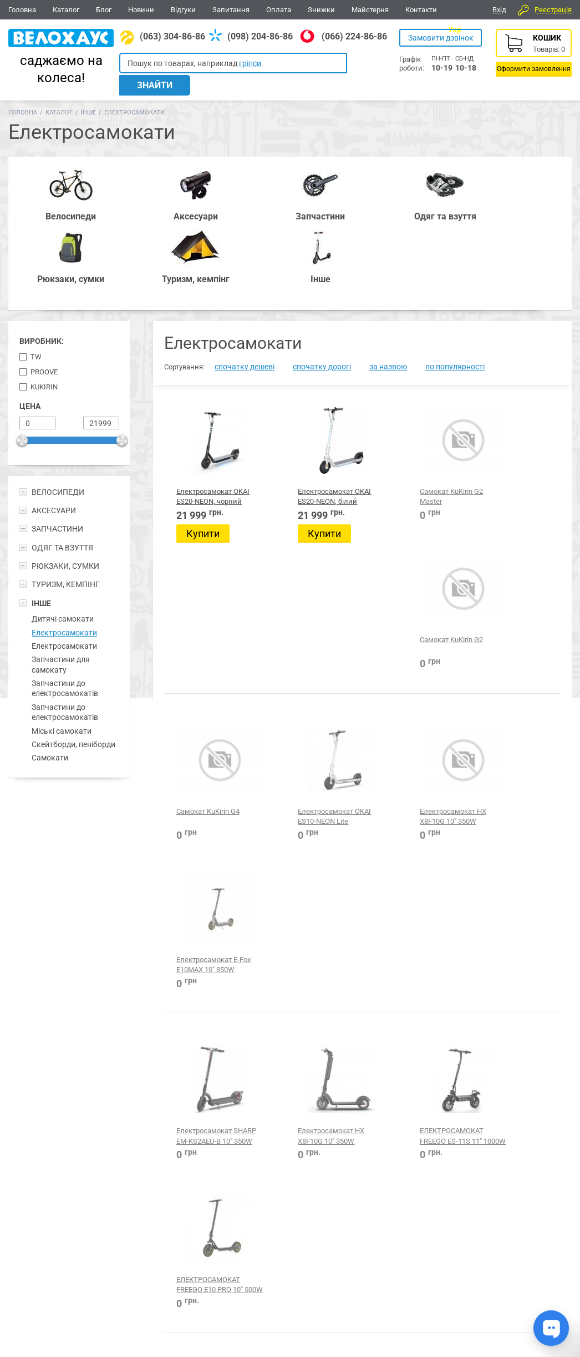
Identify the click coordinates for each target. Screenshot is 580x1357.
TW (36, 281)
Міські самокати (61, 654)
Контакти (421, 10)
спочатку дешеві (244, 290)
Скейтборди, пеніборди (73, 668)
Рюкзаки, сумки (219, 1226)
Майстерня (370, 10)
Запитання (231, 10)
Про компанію (532, 1289)
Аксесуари (152, 1226)
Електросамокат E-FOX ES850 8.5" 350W (310, 950)
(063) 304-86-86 (172, 36)
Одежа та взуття (364, 1226)
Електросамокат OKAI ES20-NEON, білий (306, 425)
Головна (22, 10)
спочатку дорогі (322, 290)
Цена (29, 330)
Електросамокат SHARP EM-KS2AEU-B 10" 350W (208, 781)
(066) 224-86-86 (354, 36)
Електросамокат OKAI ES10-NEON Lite (306, 612)
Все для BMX (291, 1226)
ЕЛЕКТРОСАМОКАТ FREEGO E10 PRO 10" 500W (515, 781)
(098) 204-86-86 (260, 36)
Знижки (321, 10)
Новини (141, 10)
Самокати (50, 681)
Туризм (426, 1226)
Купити (203, 457)
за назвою (388, 290)
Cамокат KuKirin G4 (208, 602)
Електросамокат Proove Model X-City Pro (412, 950)
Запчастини (94, 1226)
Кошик (534, 53)
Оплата (278, 10)
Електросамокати (64, 556)
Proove (44, 296)
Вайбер (496, 1227)
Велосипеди (33, 1226)
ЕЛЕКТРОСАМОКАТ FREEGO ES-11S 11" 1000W (413, 781)
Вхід (499, 10)
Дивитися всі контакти (253, 1310)
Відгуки (183, 10)
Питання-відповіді (538, 1277)
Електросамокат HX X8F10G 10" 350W (408, 612)
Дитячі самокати (63, 542)
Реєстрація (553, 10)
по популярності (455, 290)
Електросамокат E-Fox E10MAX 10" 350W (514, 612)
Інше (88, 99)
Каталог (66, 10)
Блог (103, 10)
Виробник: (41, 265)
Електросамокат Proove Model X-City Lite (207, 1119)
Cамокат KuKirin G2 (514, 415)
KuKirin (44, 311)
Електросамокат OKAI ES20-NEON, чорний (204, 425)
